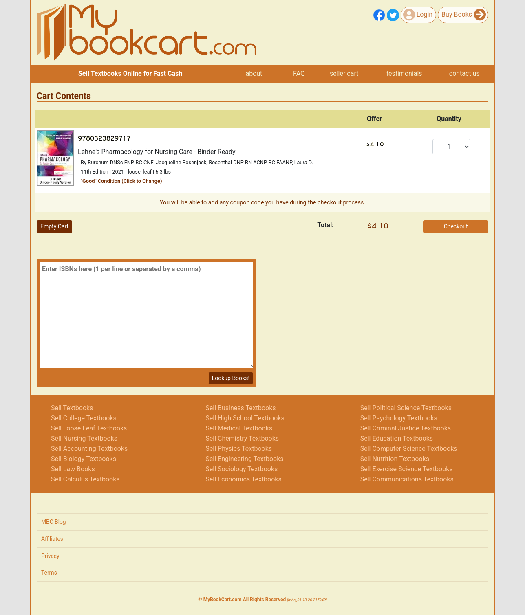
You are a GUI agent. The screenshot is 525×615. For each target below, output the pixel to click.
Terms (49, 572)
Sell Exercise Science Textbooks (406, 469)
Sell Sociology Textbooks (241, 469)
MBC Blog (53, 521)
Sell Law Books (73, 469)
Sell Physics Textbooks (238, 448)
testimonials (404, 73)
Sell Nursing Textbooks (84, 438)
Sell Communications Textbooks (407, 479)
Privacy (50, 556)
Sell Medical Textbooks (238, 428)
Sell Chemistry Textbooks (242, 438)
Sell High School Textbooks (244, 418)
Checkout (456, 226)
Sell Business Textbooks (240, 408)
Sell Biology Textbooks (83, 459)
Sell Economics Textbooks (243, 479)
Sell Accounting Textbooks (89, 448)
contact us (464, 73)
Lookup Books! (230, 378)
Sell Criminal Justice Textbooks (405, 428)
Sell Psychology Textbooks (398, 418)
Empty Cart (54, 226)
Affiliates (52, 539)
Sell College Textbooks (84, 418)
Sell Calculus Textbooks (85, 479)
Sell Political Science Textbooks (406, 408)
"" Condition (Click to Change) (121, 181)
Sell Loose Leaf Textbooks (89, 428)
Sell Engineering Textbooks (244, 459)
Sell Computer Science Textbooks (408, 448)
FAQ (299, 73)
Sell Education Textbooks (396, 438)
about (253, 73)
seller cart (344, 73)
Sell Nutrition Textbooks (394, 459)
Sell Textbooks (72, 408)
